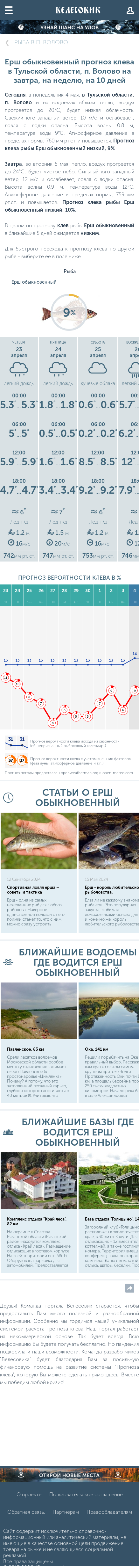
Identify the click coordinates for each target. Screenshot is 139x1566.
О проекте (29, 1494)
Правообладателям (109, 1512)
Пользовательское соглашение (86, 1494)
